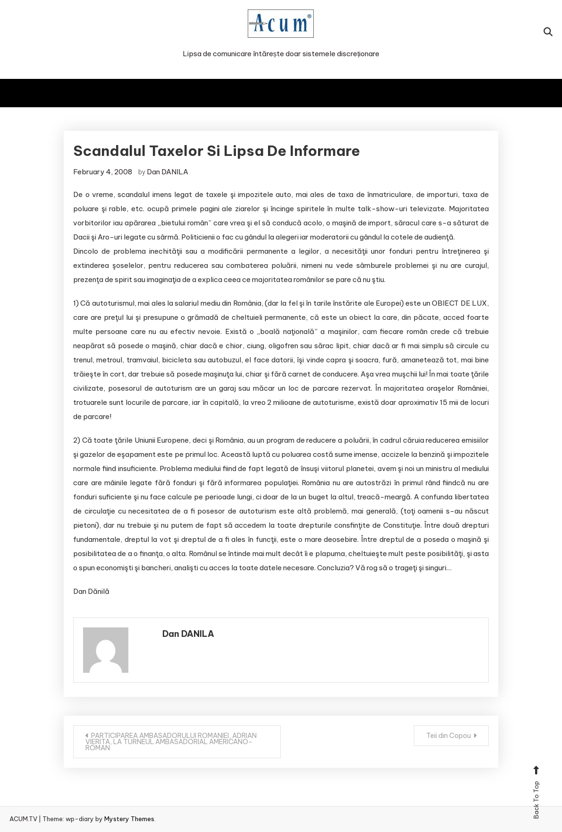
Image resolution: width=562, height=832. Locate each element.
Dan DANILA (167, 171)
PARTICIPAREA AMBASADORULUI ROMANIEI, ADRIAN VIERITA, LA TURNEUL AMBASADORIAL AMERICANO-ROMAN (171, 741)
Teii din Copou (448, 735)
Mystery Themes (129, 819)
